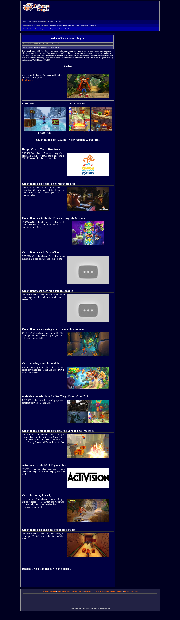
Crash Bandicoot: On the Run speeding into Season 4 (54, 218)
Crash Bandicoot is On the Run (40, 252)
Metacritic (134, 591)
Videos (91, 25)
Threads (112, 591)
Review (78, 25)
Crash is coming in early (36, 495)
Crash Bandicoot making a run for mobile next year (53, 329)
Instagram (105, 591)
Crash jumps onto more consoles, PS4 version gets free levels (58, 430)
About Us (53, 591)
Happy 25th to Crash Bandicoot (41, 149)
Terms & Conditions (64, 591)
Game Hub (52, 25)
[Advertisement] (106, 8)
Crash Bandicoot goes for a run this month (47, 290)
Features (46, 591)
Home (36, 7)
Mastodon (119, 591)
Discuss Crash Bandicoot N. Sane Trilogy (46, 568)
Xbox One (68, 29)
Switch (61, 29)
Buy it (96, 25)
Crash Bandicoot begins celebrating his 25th (48, 183)
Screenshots (84, 25)
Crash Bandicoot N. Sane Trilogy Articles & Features (68, 139)
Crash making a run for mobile (40, 363)
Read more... (28, 80)
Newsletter (41, 21)
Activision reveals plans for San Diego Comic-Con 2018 (55, 396)
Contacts (81, 591)
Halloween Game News (54, 21)
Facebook (88, 591)
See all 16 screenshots (90, 132)
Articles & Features (68, 25)
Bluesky (126, 591)
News (29, 21)
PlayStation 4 (54, 29)
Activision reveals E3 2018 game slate (44, 465)
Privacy (74, 591)
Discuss (59, 25)
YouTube (98, 591)
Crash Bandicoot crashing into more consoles (49, 529)
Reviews (34, 21)
